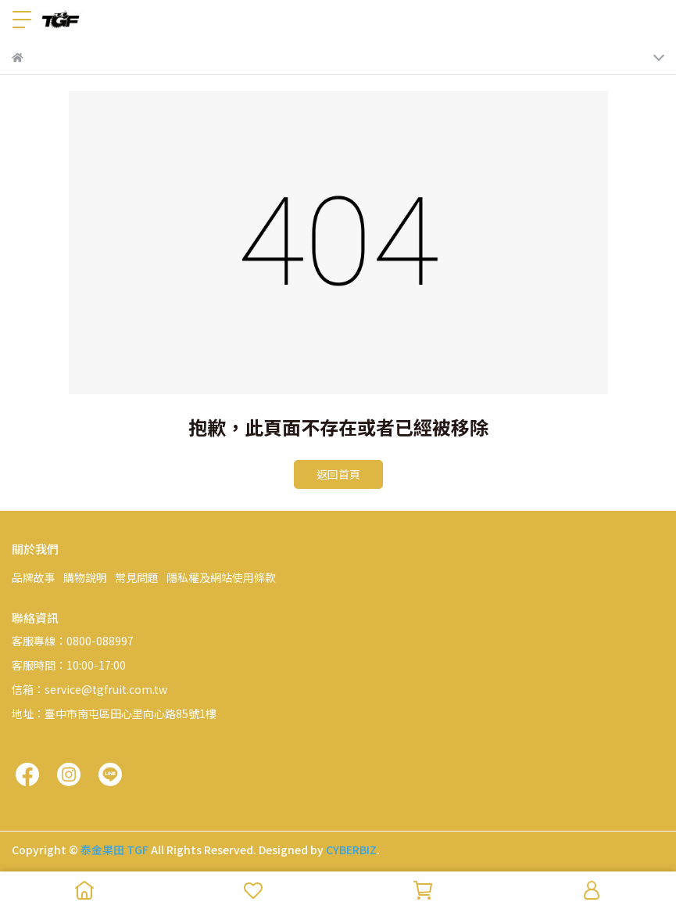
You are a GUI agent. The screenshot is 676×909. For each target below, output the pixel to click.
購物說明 (85, 577)
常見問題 (137, 577)
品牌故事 (33, 577)
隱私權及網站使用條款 (221, 577)
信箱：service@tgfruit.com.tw (89, 689)
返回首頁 (338, 474)
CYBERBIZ (351, 849)
